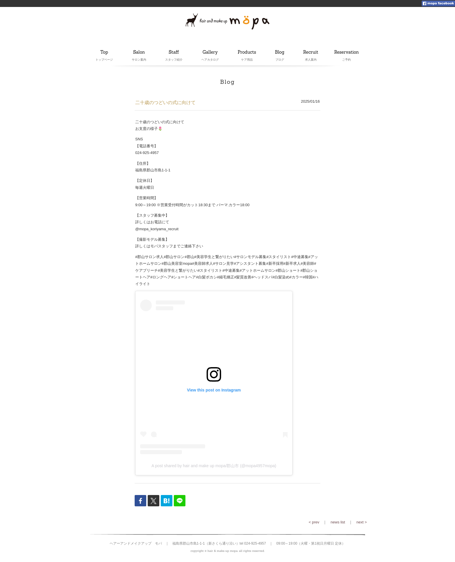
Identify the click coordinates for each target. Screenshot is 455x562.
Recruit (310, 52)
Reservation (346, 52)
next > (361, 522)
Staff (174, 52)
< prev (314, 522)
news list (338, 522)
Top (104, 52)
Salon (139, 52)
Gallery (210, 52)
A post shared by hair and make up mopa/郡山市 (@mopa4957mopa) (213, 465)
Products (247, 52)
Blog (279, 52)
